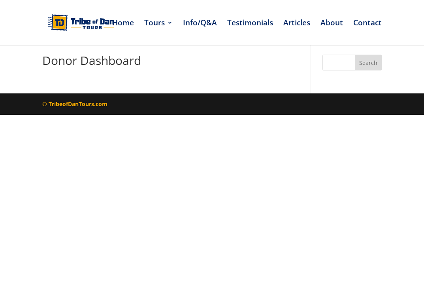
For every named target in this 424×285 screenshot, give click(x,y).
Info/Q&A (200, 24)
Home (123, 24)
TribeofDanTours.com (78, 104)
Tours (154, 24)
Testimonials (250, 24)
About (331, 24)
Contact (367, 24)
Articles (296, 24)
